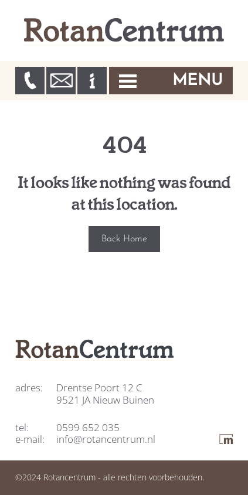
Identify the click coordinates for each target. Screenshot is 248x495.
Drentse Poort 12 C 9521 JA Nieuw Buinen (105, 393)
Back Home (124, 239)
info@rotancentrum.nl (105, 439)
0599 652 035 (88, 427)
